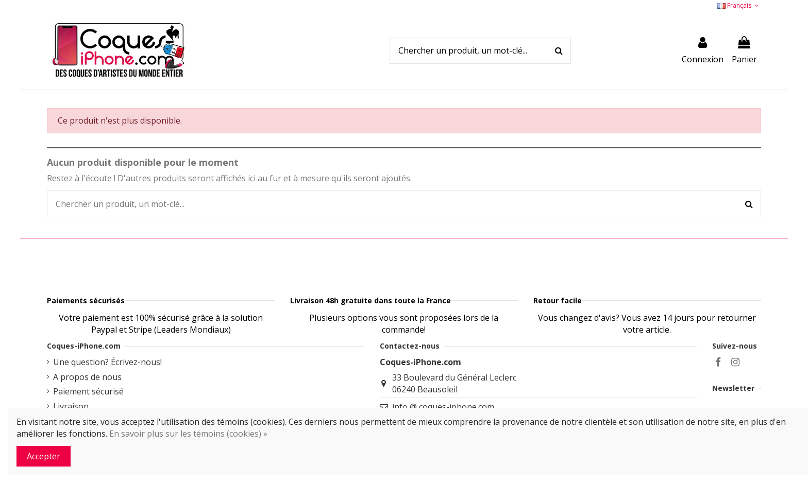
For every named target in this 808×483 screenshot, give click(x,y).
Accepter (43, 456)
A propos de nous (87, 402)
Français (739, 5)
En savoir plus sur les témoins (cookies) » (188, 433)
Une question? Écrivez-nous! (107, 387)
